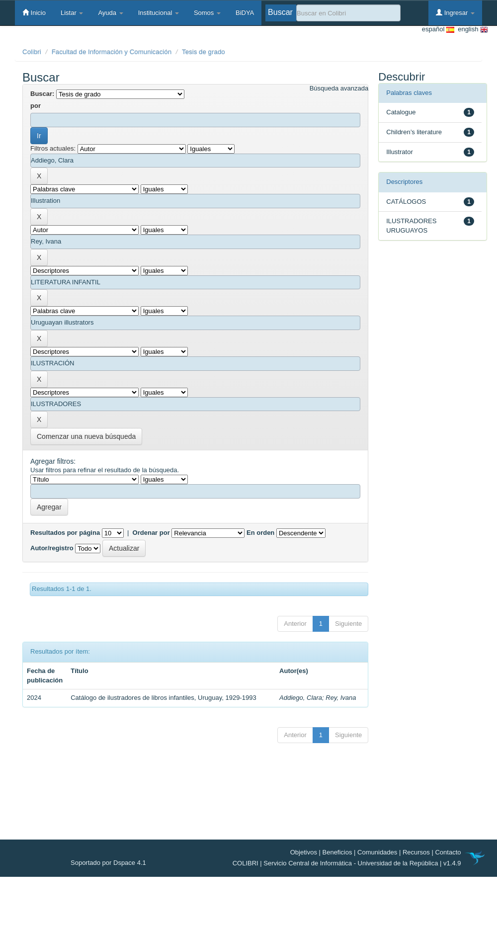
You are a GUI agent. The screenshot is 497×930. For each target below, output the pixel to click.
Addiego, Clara (300, 697)
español (438, 29)
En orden (260, 532)
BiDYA (245, 12)
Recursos (416, 852)
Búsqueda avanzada (339, 88)
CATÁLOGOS (406, 201)
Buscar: (42, 93)
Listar (72, 12)
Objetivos (303, 852)
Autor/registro (52, 548)
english (471, 29)
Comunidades (377, 852)
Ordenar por (151, 532)
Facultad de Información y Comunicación (112, 52)
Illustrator (399, 152)
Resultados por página (65, 532)
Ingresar (455, 12)
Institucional (158, 12)
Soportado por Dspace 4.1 (108, 862)
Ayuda (110, 12)
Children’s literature (414, 132)
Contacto (448, 852)
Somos (207, 12)
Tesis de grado (203, 52)
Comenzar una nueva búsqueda (86, 436)
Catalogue (400, 112)
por (35, 105)
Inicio (34, 12)
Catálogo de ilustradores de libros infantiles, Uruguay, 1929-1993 (163, 697)
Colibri (31, 52)
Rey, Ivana (341, 697)
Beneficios (337, 852)
